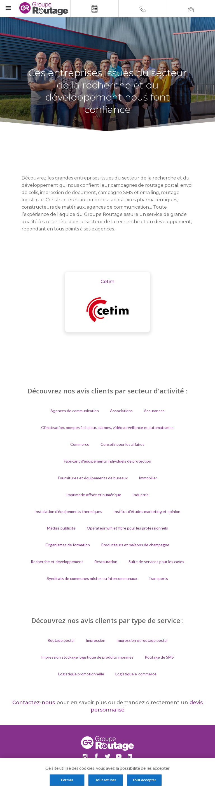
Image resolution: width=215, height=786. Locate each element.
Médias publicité (61, 528)
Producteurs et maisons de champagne (135, 544)
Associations (121, 410)
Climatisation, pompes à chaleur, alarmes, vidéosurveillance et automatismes (107, 427)
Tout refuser (105, 780)
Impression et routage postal (141, 640)
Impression (95, 640)
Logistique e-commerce (135, 673)
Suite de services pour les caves (156, 561)
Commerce (79, 444)
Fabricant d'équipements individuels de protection (107, 461)
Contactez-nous (33, 702)
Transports (158, 578)
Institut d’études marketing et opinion (146, 511)
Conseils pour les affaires (122, 444)
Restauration (105, 561)
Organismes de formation (67, 544)
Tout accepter (144, 780)
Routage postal (61, 640)
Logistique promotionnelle (81, 673)
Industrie (140, 494)
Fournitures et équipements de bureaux (93, 477)
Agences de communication (74, 410)
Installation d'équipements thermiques (68, 511)
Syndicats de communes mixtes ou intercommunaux (92, 578)
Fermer (67, 780)
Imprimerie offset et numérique (93, 494)
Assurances (154, 410)
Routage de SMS (159, 657)
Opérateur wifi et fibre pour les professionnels (127, 528)
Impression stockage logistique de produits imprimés (87, 657)
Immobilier (148, 477)
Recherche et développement (57, 561)
